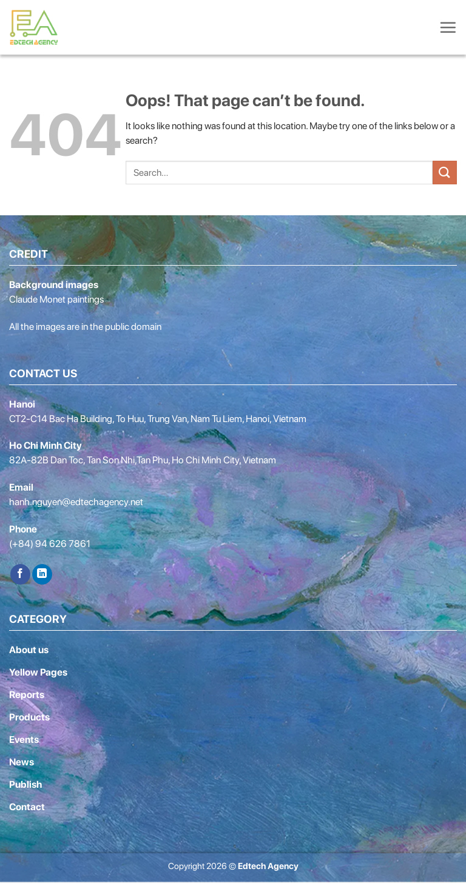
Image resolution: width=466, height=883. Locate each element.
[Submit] (445, 172)
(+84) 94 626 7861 (49, 543)
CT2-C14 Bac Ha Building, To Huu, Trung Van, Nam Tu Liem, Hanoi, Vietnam (157, 419)
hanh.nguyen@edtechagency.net (76, 502)
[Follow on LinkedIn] (42, 574)
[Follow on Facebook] (20, 574)
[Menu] (448, 27)
